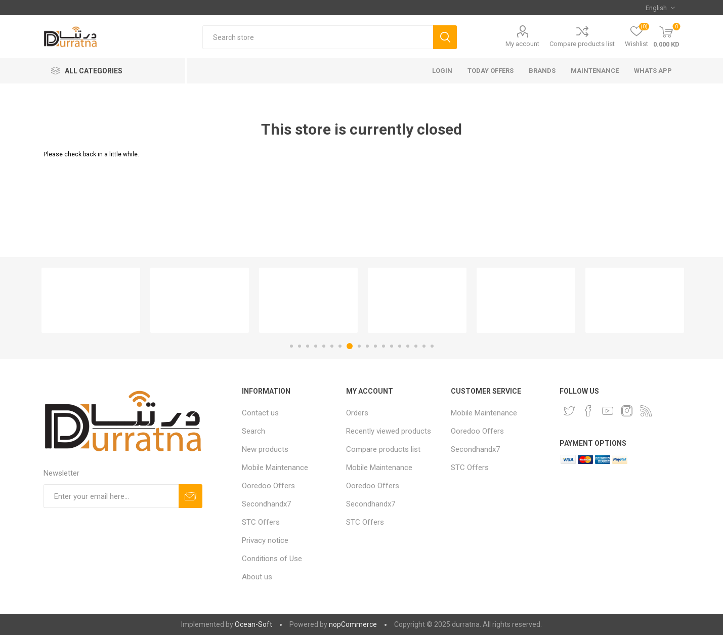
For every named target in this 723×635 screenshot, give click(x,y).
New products (265, 449)
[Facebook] (588, 411)
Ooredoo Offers (268, 485)
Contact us (260, 412)
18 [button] (432, 346)
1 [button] (291, 346)
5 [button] (323, 346)
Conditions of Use (272, 558)
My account (522, 44)
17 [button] (424, 346)
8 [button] (350, 346)
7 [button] (340, 346)
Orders (357, 412)
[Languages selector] (660, 7)
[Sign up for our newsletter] (111, 496)
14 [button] (399, 346)
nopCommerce (353, 624)
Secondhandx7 (266, 504)
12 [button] (383, 346)
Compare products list (582, 44)
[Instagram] (627, 411)
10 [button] (367, 346)
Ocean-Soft (253, 624)
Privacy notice (265, 540)
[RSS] (646, 411)
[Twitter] (569, 411)
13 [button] (391, 346)
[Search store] (317, 37)
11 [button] (375, 346)
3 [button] (307, 346)
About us (257, 576)
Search (253, 431)
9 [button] (359, 346)
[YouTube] (608, 411)
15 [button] (407, 346)
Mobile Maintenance (275, 467)
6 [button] (331, 346)
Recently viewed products (388, 431)
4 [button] (315, 346)
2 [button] (299, 346)
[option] (90, 300)
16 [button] (415, 346)
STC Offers (261, 522)
